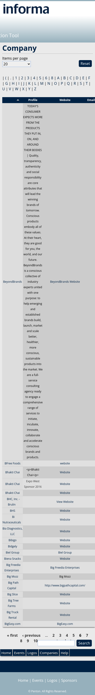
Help (64, 652)
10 (36, 640)
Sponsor (12, 100)
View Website (64, 502)
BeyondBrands (12, 282)
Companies (49, 652)
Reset (85, 63)
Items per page (15, 58)
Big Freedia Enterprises (65, 568)
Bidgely (12, 546)
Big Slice (12, 594)
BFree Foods (12, 463)
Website (65, 472)
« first (12, 635)
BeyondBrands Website (65, 282)
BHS (12, 511)
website (65, 463)
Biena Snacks (12, 559)
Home (6, 652)
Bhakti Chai (12, 472)
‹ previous (31, 635)
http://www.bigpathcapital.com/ (65, 585)
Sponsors (69, 680)
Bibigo (12, 540)
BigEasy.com (13, 624)
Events (19, 652)
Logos (32, 652)
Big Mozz (12, 576)
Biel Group (12, 552)
